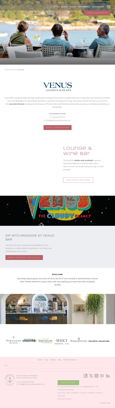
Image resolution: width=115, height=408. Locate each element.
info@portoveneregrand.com (31, 384)
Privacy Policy (70, 360)
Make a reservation (59, 127)
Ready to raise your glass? (24, 257)
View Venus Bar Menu (79, 181)
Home (7, 69)
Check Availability (97, 13)
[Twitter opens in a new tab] (91, 375)
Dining (13, 69)
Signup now (68, 382)
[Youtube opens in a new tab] (102, 375)
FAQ (46, 360)
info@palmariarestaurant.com (58, 120)
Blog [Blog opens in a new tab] (40, 360)
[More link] (107, 6)
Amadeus (67, 399)
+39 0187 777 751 (58, 117)
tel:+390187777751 (26, 382)
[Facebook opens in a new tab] (85, 375)
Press (53, 360)
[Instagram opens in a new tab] (96, 375)
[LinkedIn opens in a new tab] (108, 375)
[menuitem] (46, 6)
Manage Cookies (105, 403)
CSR (59, 360)
